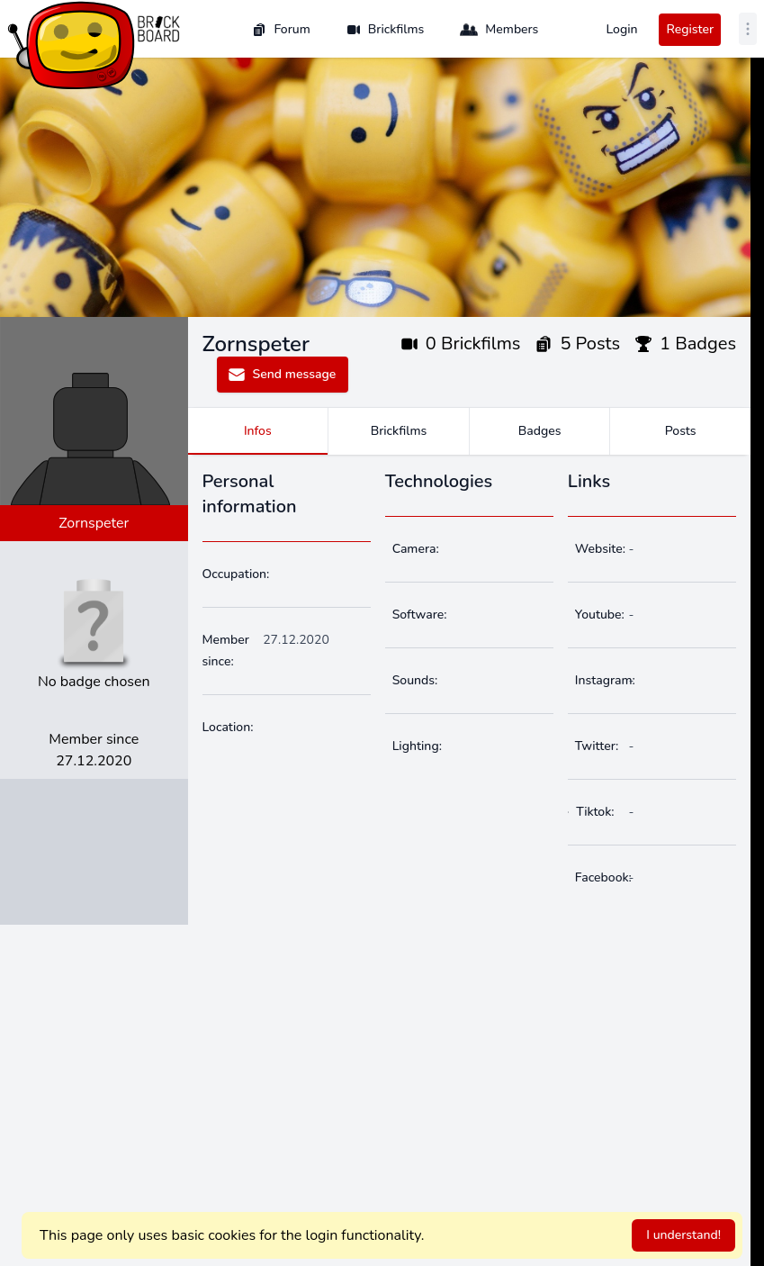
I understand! (683, 1234)
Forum (281, 29)
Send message (282, 375)
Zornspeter (93, 523)
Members (499, 30)
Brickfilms (385, 29)
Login (621, 29)
